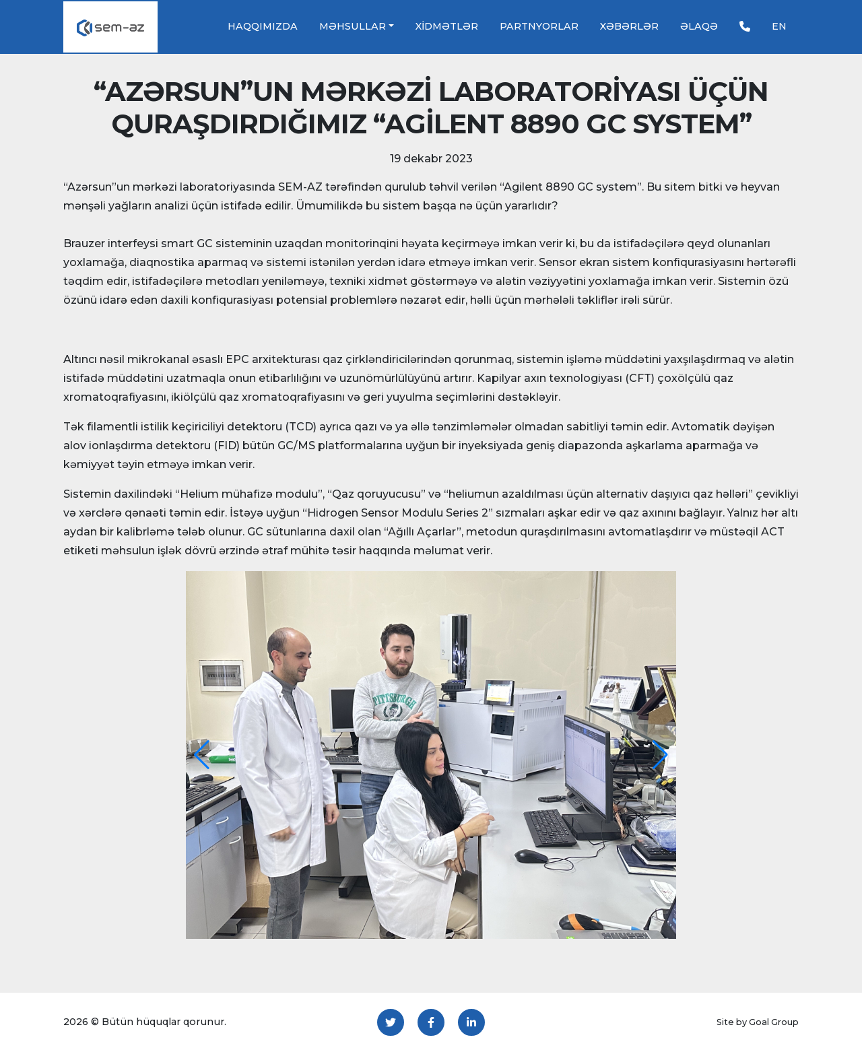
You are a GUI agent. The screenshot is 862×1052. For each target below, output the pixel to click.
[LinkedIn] (471, 1022)
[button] (202, 755)
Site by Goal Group (758, 1022)
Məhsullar (352, 26)
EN (779, 26)
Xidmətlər (447, 26)
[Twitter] (390, 1022)
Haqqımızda (263, 26)
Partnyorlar (539, 26)
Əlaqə (699, 26)
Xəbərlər (629, 26)
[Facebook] (431, 1022)
